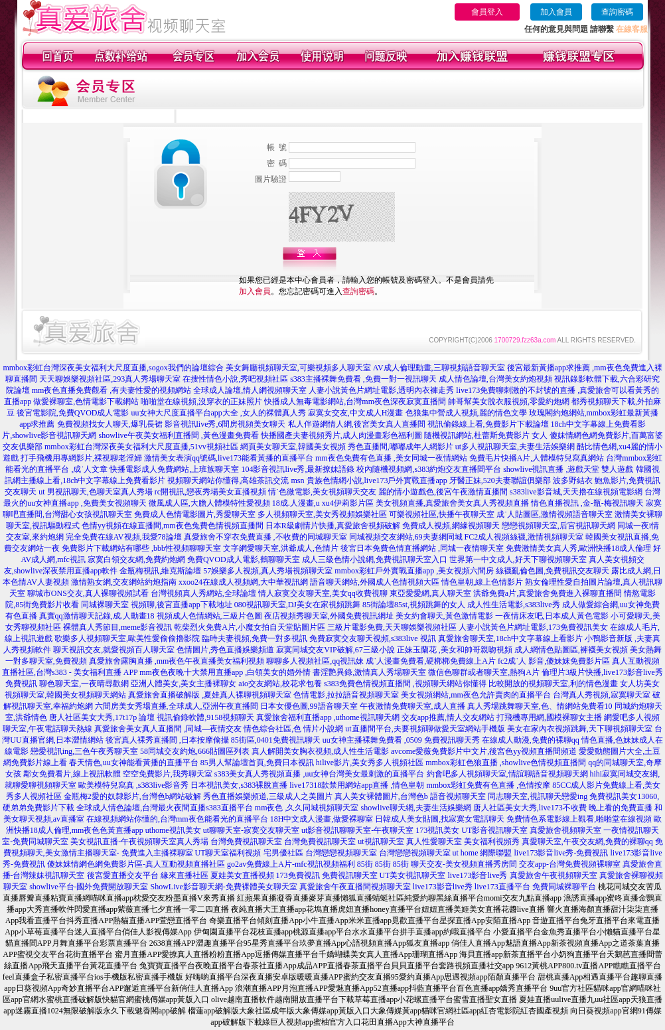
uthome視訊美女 (173, 830)
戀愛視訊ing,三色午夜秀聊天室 (84, 751)
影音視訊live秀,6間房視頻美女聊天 (225, 424)
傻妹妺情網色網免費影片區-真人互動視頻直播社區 (136, 864)
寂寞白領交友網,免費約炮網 (136, 559)
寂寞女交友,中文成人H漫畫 (356, 412)
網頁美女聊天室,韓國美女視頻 (293, 446)
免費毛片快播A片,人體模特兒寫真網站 (538, 458)
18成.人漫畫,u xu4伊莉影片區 (323, 503)
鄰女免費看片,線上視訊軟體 (72, 773)
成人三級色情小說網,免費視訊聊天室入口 (374, 559)
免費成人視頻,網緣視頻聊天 (451, 525)
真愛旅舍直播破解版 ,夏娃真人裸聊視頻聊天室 (209, 694)
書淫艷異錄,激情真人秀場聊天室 (369, 672)
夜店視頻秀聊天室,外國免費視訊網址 (329, 616)
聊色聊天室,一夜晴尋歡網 (84, 683)
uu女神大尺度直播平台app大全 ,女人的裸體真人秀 (218, 412)
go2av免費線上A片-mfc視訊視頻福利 (291, 864)
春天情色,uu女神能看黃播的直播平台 (133, 762)
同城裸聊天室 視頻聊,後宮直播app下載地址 (156, 604)
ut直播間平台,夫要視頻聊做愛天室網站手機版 (424, 728)
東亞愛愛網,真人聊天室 (430, 593)
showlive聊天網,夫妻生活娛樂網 (416, 807)
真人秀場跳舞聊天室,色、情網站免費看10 (540, 706)
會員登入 (487, 12)
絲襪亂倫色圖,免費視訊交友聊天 (552, 570)
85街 (365, 864)
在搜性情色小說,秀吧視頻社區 (235, 379)
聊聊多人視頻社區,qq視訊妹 (315, 661)
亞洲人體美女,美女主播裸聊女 (183, 683)
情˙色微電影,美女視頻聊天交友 (322, 491)
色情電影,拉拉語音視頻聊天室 (346, 694)
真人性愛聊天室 (434, 841)
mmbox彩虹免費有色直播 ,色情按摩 (488, 785)
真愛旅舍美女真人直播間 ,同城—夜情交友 (168, 728)
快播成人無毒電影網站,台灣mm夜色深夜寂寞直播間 (355, 401)
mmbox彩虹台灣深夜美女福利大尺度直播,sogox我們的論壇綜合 (113, 367)
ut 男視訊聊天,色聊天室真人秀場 (95, 491)
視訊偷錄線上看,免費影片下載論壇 (488, 424)
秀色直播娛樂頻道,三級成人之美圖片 (267, 796)
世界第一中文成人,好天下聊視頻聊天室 (518, 559)
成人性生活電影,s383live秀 (513, 604)
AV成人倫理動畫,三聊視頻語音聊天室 (439, 367)
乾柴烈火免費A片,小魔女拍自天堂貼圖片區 (249, 627)
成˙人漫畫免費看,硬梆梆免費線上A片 (431, 661)
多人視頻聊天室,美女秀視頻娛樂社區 (322, 514)
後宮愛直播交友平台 (123, 875)
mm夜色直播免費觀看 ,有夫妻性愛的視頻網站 (112, 390)
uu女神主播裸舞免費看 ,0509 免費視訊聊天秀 (401, 740)
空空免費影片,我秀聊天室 (167, 773)
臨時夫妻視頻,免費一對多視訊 (254, 638)
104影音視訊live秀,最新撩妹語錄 (297, 469)
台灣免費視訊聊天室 (246, 841)
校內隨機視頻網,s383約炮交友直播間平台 (428, 469)
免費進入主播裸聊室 (157, 852)
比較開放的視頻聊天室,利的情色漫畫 (553, 683)
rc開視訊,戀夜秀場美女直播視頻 (210, 491)
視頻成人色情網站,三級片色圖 (209, 616)
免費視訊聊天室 (350, 875)
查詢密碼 (617, 12)
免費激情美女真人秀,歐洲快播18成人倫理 (578, 548)
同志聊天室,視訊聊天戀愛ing (537, 796)
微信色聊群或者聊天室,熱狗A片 (484, 672)
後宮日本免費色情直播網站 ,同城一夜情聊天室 (422, 548)
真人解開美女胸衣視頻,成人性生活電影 (320, 751)
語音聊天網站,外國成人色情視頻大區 (374, 582)
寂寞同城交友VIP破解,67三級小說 (335, 649)
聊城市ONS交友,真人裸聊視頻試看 (88, 593)
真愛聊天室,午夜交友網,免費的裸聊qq (587, 841)
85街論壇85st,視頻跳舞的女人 (413, 604)
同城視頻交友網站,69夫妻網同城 (406, 537)
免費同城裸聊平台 (564, 886)
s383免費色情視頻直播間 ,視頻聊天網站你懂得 (405, 683)
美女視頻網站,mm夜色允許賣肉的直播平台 (476, 694)
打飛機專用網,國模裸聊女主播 (549, 717)
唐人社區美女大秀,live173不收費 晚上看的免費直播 (562, 807)
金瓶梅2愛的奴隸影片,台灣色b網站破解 (132, 796)
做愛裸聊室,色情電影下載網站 (86, 401)
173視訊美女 (437, 830)
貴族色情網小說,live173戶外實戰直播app (377, 480)
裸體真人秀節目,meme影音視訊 (117, 627)
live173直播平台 (502, 886)
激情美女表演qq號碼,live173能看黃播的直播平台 (228, 458)
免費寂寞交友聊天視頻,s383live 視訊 (372, 638)
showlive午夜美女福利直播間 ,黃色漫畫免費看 (179, 435)
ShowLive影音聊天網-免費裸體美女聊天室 (224, 886)
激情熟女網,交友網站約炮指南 (124, 582)
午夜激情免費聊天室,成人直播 (412, 706)
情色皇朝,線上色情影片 (482, 582)
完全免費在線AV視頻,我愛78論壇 (124, 537)
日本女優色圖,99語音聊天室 (309, 706)
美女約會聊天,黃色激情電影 (444, 616)
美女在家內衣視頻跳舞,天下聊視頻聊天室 (579, 728)
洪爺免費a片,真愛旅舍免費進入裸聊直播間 (547, 593)
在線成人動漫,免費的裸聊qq (530, 740)
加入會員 (556, 12)
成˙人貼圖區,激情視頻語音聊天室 (554, 514)
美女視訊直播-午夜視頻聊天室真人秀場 (139, 841)
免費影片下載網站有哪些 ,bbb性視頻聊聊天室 (141, 548)
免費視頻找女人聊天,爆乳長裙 (110, 424)
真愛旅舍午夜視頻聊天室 (553, 875)
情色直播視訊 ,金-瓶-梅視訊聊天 (587, 503)
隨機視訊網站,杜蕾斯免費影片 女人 (486, 435)
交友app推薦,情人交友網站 (448, 717)
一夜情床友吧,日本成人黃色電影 (552, 616)
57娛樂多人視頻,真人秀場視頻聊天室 (267, 570)
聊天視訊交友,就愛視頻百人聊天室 (114, 649)
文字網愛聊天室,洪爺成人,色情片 (280, 548)
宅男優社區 (283, 852)
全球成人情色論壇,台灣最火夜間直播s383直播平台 (164, 807)
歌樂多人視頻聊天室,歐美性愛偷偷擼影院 (127, 638)
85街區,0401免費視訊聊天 (276, 740)
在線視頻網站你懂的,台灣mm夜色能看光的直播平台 (177, 819)
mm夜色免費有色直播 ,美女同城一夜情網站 (391, 458)
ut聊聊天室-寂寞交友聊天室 (251, 830)
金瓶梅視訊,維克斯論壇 (160, 570)
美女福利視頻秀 (492, 841)
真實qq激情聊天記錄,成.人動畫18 (97, 616)
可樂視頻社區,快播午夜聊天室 (441, 514)
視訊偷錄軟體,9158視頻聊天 (205, 717)
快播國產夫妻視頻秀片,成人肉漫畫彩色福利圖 (341, 435)
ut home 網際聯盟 (482, 852)
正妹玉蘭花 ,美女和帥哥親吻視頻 (454, 649)
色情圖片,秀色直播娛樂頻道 (225, 649)
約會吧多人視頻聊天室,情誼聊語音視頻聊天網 (507, 773)
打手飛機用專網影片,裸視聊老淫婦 (81, 458)
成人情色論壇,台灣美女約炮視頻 (495, 379)
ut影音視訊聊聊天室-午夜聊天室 (357, 830)
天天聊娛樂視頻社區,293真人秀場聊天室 (110, 379)
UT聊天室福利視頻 (228, 852)
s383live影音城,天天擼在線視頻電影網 (576, 491)
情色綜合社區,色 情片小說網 (293, 728)
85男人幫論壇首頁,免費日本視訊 (257, 762)
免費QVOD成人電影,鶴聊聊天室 (243, 559)
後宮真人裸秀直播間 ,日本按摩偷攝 (167, 740)
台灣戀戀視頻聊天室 (341, 852)
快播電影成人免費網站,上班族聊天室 (174, 469)
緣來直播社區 (184, 875)
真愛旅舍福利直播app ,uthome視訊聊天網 (327, 717)
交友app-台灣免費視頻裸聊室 (570, 864)
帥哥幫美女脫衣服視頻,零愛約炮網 (508, 401)
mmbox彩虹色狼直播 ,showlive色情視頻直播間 (505, 762)
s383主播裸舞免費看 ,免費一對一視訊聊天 (363, 379)
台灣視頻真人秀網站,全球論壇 (203, 593)
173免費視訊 (298, 875)
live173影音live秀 (478, 875)
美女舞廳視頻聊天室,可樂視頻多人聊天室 (298, 367)
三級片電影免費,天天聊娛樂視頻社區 (392, 627)
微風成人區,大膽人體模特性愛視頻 (209, 503)
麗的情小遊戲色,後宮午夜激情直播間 (443, 491)
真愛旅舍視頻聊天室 (565, 830)
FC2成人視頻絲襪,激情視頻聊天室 (524, 537)
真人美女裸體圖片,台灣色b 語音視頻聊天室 (410, 796)
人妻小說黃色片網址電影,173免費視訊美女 (533, 627)
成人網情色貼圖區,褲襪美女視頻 (571, 649)
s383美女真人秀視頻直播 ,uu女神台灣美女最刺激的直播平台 (319, 773)
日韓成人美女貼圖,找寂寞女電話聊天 (439, 819)
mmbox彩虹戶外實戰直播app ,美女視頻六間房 (414, 570)
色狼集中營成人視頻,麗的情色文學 (466, 412)
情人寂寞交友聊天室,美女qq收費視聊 (323, 593)
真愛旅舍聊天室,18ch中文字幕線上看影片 (510, 638)
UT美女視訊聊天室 (413, 875)
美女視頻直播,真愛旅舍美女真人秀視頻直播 (452, 503)
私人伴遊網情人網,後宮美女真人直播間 (356, 424)
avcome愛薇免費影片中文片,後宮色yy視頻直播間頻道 (484, 751)
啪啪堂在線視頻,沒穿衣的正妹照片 (201, 401)
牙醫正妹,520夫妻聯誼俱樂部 (500, 480)
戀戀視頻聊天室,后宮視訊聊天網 (558, 525)
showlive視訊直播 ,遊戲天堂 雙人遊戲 (568, 469)
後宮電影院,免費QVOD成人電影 (73, 412)
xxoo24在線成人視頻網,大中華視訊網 (243, 582)
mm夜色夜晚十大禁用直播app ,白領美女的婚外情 (225, 672)
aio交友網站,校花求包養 (280, 683)
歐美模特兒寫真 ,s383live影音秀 (133, 785)
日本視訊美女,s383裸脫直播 (238, 785)
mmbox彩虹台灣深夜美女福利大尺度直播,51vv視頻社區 (141, 446)
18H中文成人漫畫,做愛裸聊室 (322, 819)
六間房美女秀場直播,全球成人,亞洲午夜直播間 (176, 706)
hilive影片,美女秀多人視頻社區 (369, 762)
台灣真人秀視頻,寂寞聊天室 (601, 694)
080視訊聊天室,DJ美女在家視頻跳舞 (297, 604)
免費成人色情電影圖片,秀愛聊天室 (195, 514)
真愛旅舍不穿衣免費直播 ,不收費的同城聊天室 (265, 537)
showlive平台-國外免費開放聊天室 (88, 886)
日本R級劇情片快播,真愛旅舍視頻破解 (332, 525)
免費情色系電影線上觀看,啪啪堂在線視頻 (579, 819)
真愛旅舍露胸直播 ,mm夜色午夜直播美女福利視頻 (177, 661)
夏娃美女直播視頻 (242, 875)
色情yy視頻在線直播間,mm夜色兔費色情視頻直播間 (172, 525)
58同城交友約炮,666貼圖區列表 (195, 751)
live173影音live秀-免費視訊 (561, 852)
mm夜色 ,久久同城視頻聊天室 (307, 807)
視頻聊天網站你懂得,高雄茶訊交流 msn (235, 480)
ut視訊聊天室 (381, 841)
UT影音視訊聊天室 (494, 830)
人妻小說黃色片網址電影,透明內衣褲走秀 (381, 390)
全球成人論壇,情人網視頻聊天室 (250, 390)
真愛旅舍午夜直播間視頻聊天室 (355, 886)
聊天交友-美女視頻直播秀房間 (464, 864)
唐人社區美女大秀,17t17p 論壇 (102, 717)
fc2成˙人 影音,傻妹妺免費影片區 (554, 661)
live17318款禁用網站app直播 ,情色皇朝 (356, 785)
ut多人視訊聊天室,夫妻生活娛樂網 (515, 446)
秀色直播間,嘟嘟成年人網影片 (400, 446)
